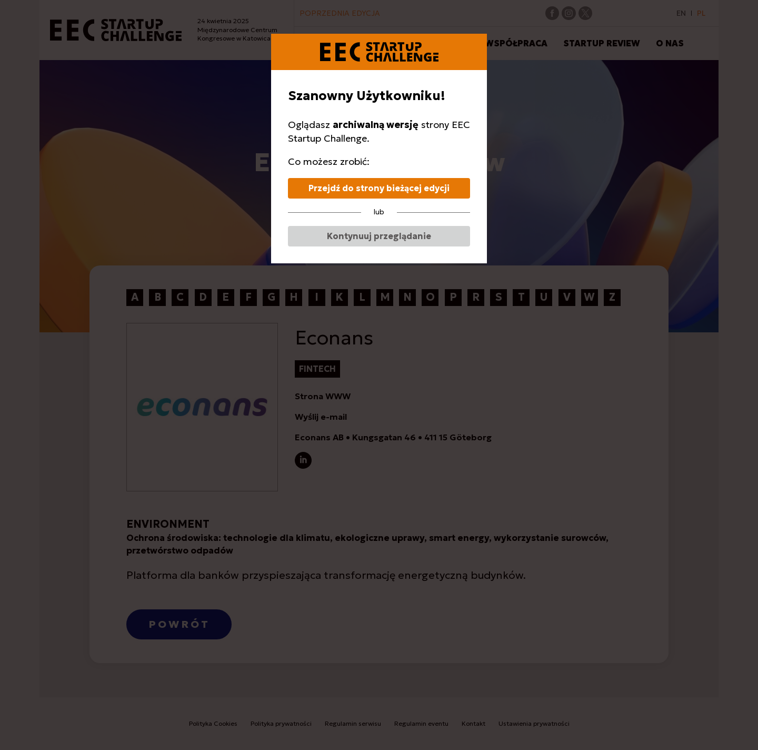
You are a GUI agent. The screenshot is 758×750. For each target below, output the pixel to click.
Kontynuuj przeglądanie (379, 236)
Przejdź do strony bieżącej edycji (379, 188)
